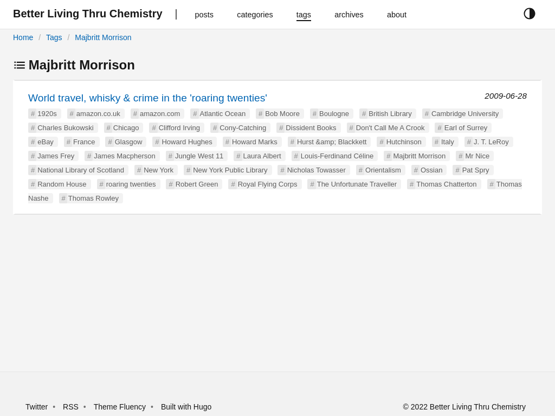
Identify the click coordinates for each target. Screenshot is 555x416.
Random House (61, 184)
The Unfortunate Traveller (357, 184)
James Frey (55, 156)
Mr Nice (477, 156)
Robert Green (197, 184)
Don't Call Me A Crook (390, 128)
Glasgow (129, 142)
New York (158, 170)
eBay (45, 142)
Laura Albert (262, 156)
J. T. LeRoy (491, 142)
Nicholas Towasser (316, 170)
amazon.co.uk (98, 114)
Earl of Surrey (465, 128)
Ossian (431, 170)
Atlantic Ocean (223, 114)
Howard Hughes (187, 142)
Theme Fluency (121, 406)
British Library (390, 114)
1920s (46, 114)
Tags (54, 37)
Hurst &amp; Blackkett (332, 142)
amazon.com (160, 114)
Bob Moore (282, 114)
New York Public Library (230, 170)
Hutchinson (404, 142)
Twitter (36, 406)
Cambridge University (465, 114)
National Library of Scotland (80, 170)
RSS (71, 406)
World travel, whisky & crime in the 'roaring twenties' (147, 98)
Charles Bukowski (65, 128)
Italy (447, 142)
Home (23, 37)
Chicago (126, 128)
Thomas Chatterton (446, 184)
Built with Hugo (186, 406)
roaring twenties (131, 184)
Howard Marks (255, 142)
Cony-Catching (243, 128)
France (84, 142)
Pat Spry (475, 170)
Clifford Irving (179, 128)
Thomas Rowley (93, 198)
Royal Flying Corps (268, 184)
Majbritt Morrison (103, 37)
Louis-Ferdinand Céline (337, 156)
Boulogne (334, 114)
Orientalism (383, 170)
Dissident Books (311, 128)
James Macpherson (124, 156)
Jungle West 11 (199, 156)
